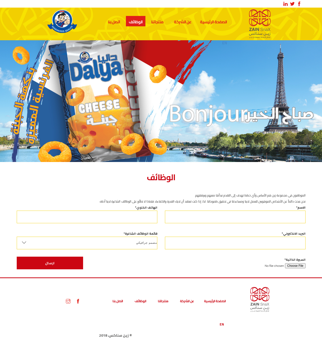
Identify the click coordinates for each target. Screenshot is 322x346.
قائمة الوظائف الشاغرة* (87, 240)
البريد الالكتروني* (235, 238)
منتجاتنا (157, 22)
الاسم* (235, 212)
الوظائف (136, 22)
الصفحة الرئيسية (213, 22)
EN (222, 324)
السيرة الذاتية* (235, 263)
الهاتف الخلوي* (87, 212)
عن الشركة (182, 22)
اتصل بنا (114, 22)
